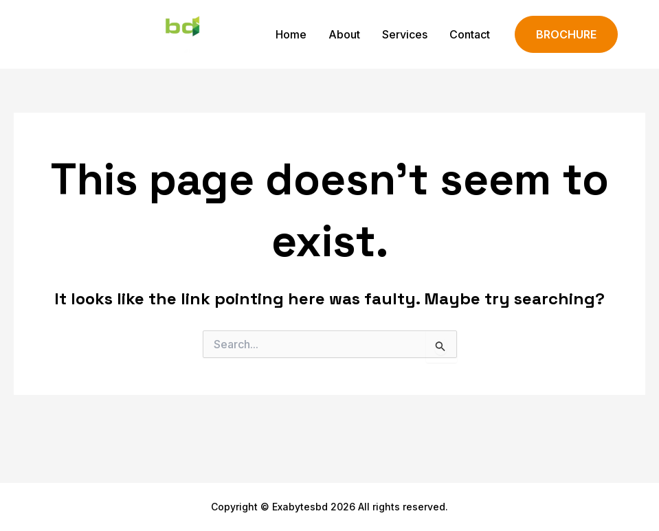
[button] (566, 35)
